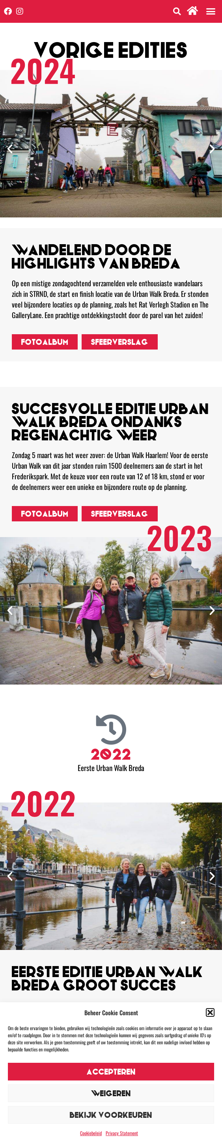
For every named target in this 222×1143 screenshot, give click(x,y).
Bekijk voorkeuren (111, 1115)
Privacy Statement (122, 1133)
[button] (210, 1012)
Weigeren (111, 1093)
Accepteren (111, 1072)
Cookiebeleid (91, 1133)
